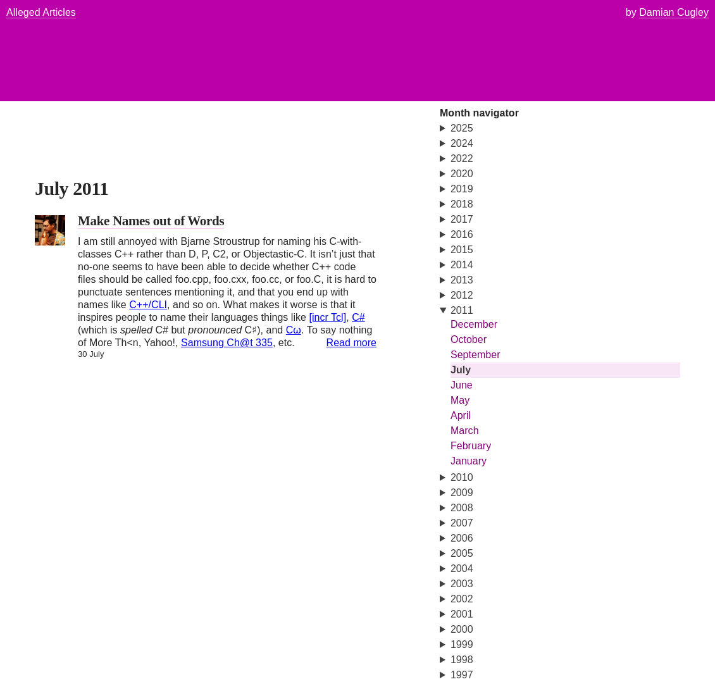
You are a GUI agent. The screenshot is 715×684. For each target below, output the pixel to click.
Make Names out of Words (151, 220)
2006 (462, 538)
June (462, 385)
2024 (462, 143)
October (469, 339)
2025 (462, 128)
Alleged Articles (41, 12)
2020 (462, 173)
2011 (462, 310)
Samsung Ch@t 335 (227, 342)
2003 (462, 583)
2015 (462, 249)
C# (358, 317)
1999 (462, 644)
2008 (462, 507)
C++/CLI (148, 304)
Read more (351, 342)
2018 (462, 204)
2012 (462, 295)
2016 (462, 234)
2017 (462, 219)
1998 (462, 659)
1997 (462, 674)
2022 (462, 158)
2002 (462, 599)
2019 (462, 188)
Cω (293, 330)
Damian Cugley (674, 12)
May (460, 400)
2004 (462, 568)
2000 (462, 629)
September (475, 354)
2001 (462, 614)
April (461, 415)
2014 (462, 264)
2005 (462, 553)
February (471, 445)
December (474, 324)
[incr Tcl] (327, 317)
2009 (462, 492)
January (469, 461)
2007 (462, 523)
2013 (462, 280)
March (465, 430)
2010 (462, 477)
